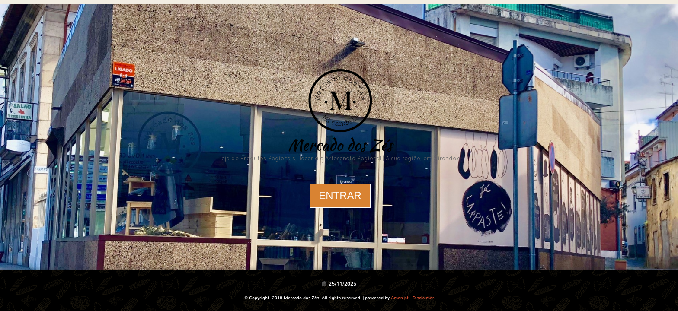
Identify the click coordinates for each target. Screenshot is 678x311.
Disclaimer (423, 298)
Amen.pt (400, 298)
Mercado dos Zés (340, 144)
